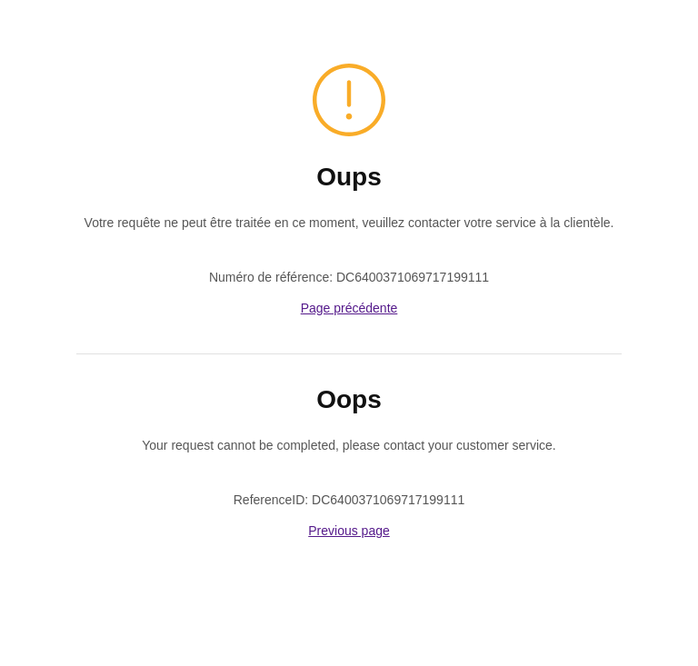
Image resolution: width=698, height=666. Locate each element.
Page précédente (349, 308)
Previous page (349, 530)
